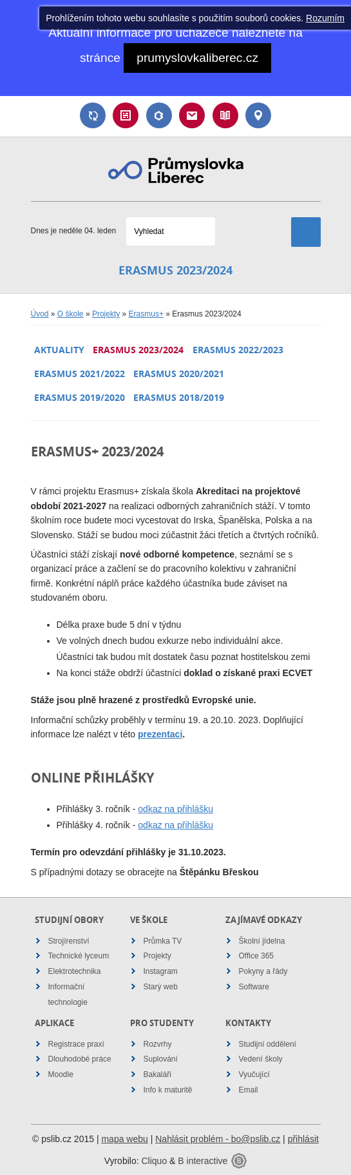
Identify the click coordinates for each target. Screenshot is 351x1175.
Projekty (106, 313)
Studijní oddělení (267, 1044)
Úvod (40, 313)
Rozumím (325, 18)
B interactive (202, 1161)
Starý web (161, 986)
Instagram (161, 971)
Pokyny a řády (263, 971)
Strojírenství (69, 941)
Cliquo (154, 1161)
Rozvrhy (158, 1044)
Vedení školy (261, 1058)
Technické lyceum (78, 955)
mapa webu (124, 1139)
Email (192, 115)
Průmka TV (163, 941)
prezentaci (160, 734)
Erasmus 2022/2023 (238, 350)
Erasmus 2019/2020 (79, 397)
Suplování (93, 115)
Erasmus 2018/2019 (178, 397)
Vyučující (254, 1074)
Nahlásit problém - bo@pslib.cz (217, 1139)
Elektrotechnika (74, 971)
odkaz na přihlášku (175, 809)
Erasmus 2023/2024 (138, 350)
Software (254, 986)
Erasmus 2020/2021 (178, 373)
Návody (225, 115)
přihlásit (303, 1139)
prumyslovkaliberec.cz (197, 57)
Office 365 (256, 955)
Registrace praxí (76, 1044)
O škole (70, 313)
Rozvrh (125, 115)
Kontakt (258, 115)
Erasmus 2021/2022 (79, 373)
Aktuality (59, 350)
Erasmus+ (146, 313)
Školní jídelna (262, 941)
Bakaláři (159, 115)
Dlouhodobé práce (79, 1058)
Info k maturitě (168, 1089)
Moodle (60, 1074)
